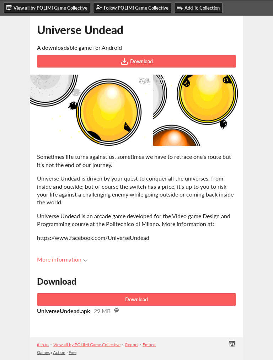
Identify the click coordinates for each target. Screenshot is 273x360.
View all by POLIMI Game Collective (87, 344)
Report (131, 344)
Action (59, 352)
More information (62, 259)
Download (137, 61)
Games (43, 352)
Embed (149, 344)
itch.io (43, 344)
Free (72, 352)
